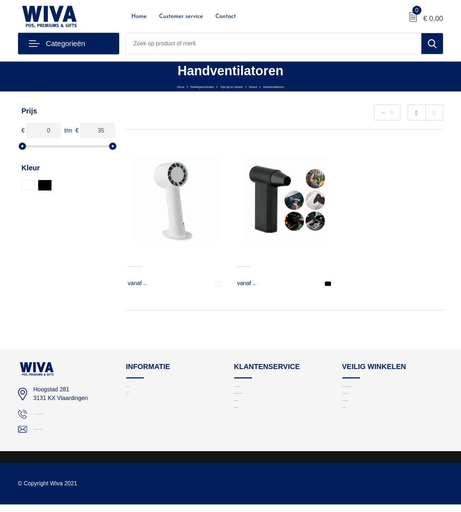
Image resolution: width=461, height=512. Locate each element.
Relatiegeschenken (180, 86)
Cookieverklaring (362, 421)
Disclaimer (354, 437)
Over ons (137, 390)
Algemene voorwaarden (370, 390)
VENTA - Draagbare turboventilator (281, 265)
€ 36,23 (255, 283)
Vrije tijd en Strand (232, 86)
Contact (225, 16)
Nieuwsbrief (248, 437)
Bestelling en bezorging (262, 406)
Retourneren (249, 421)
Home (139, 16)
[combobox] (273, 43)
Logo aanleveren (254, 390)
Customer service (181, 16)
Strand (269, 86)
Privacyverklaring (362, 406)
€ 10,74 (146, 283)
